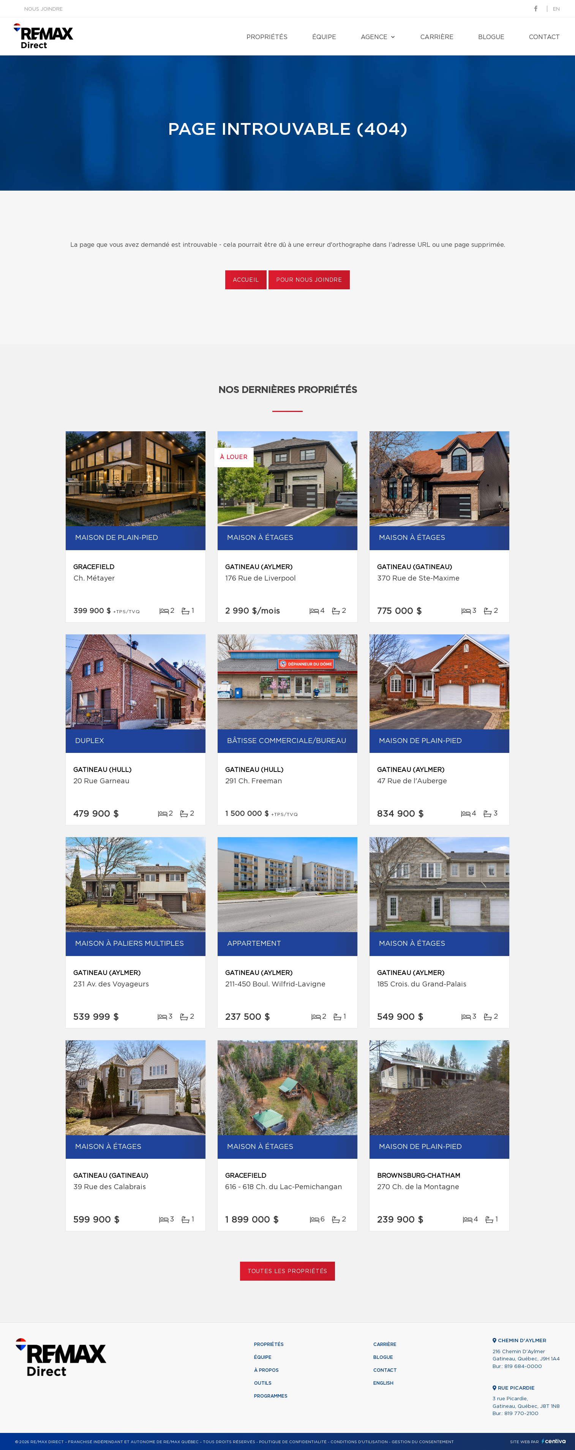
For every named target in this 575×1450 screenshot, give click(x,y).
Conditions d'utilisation (359, 1442)
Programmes (271, 1396)
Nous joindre (43, 9)
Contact (544, 37)
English (383, 1383)
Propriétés (267, 37)
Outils (263, 1383)
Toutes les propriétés (288, 1271)
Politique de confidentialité (293, 1442)
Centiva (554, 1441)
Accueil (246, 280)
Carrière (436, 37)
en (556, 9)
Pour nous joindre (309, 280)
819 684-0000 (523, 1366)
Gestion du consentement (423, 1442)
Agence (374, 37)
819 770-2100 (521, 1413)
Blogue (491, 37)
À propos (266, 1370)
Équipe (324, 37)
